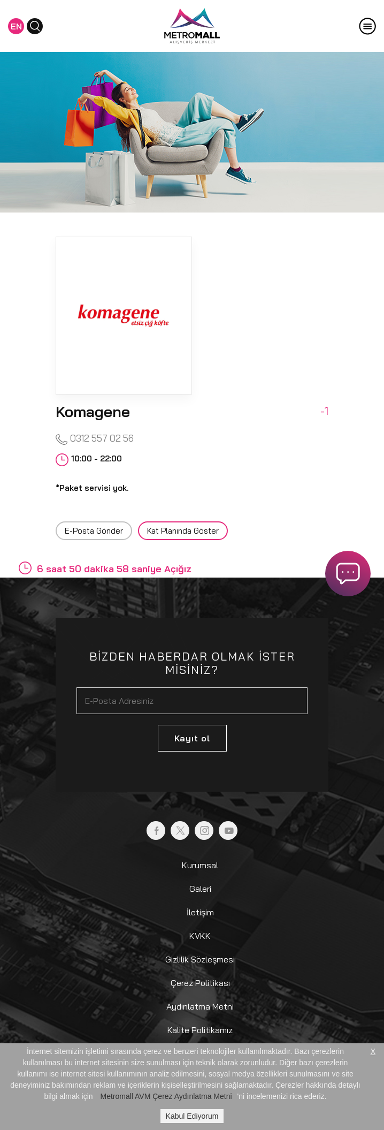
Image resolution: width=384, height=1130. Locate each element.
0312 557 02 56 (95, 439)
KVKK (200, 935)
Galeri (200, 888)
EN (16, 26)
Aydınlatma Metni (200, 1006)
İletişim (200, 912)
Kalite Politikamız (200, 1030)
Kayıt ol (192, 738)
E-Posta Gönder (94, 531)
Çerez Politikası (200, 982)
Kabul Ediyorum (192, 1116)
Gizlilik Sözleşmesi (200, 959)
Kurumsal (200, 865)
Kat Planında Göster (183, 531)
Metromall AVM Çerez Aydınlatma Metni (166, 1096)
